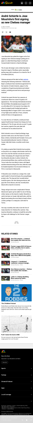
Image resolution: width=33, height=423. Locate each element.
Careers (14, 405)
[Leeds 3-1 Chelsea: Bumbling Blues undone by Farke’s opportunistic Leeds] (5, 278)
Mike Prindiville (6, 26)
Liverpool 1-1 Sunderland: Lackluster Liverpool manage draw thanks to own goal (20, 262)
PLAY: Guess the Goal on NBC (10, 335)
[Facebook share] (2, 32)
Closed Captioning (21, 405)
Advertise (9, 405)
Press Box (12, 406)
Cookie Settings (10, 408)
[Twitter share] (6, 32)
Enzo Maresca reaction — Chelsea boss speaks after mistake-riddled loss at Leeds (21, 269)
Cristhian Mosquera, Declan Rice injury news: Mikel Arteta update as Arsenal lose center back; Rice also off (21, 254)
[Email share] (10, 32)
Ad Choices (3, 405)
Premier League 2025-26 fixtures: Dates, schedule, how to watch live (21, 247)
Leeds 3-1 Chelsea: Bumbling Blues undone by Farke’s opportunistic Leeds (20, 277)
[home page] (7, 3)
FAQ (26, 405)
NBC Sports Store (5, 406)
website (25, 79)
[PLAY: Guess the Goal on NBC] (16, 324)
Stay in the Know (5, 356)
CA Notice (4, 408)
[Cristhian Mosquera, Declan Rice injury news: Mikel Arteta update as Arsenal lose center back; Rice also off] (5, 255)
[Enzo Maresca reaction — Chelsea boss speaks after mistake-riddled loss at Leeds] (5, 270)
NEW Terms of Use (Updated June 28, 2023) (11, 407)
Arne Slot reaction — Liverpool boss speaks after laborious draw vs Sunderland (21, 239)
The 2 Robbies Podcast (8, 303)
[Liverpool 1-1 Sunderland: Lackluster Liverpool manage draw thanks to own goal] (5, 263)
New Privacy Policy (25, 407)
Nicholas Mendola (15, 242)
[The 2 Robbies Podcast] (16, 292)
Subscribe (4, 362)
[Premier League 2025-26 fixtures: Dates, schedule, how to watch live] (5, 248)
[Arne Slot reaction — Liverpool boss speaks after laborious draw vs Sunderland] (5, 240)
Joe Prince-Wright (15, 249)
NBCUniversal (10, 411)
